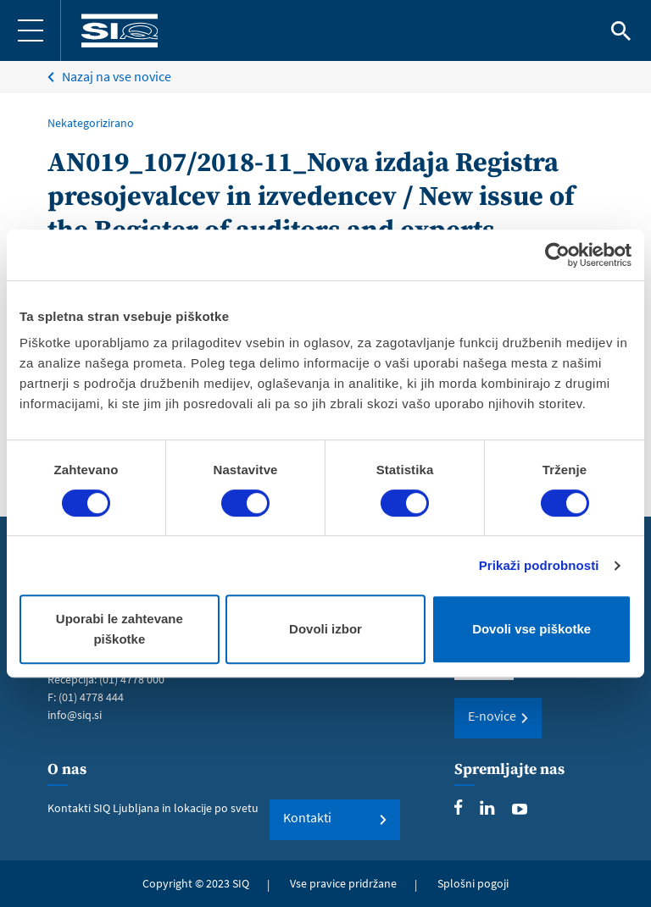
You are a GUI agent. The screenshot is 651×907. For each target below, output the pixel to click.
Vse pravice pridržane (343, 883)
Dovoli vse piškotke (531, 629)
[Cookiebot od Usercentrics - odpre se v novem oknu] (557, 255)
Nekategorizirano (90, 122)
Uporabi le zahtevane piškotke (119, 628)
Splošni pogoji (473, 883)
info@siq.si (74, 714)
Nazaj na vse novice (116, 76)
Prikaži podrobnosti (539, 565)
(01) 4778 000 (131, 679)
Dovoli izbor (325, 629)
